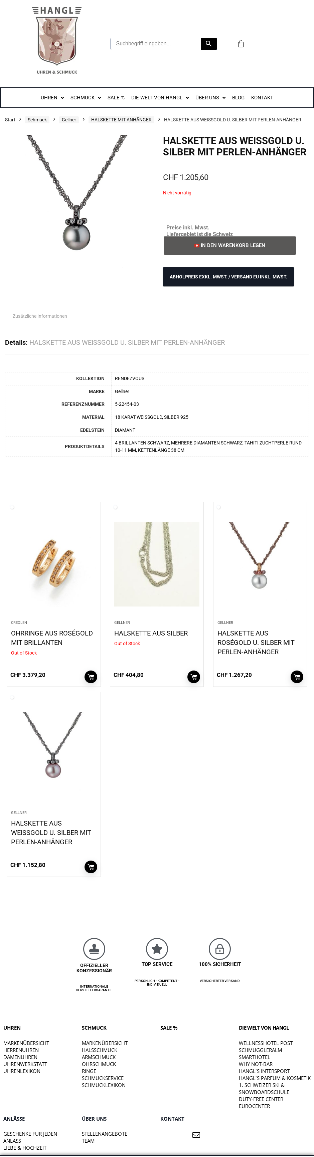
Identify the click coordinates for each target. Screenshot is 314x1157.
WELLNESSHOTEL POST (266, 1043)
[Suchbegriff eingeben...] (156, 44)
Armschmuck (99, 1057)
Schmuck (37, 119)
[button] (230, 245)
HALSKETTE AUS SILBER (151, 633)
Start (10, 119)
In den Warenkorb (297, 677)
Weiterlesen (91, 677)
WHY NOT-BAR (256, 1064)
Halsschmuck (99, 1050)
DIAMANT (125, 430)
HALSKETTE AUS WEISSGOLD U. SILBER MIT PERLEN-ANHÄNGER (51, 832)
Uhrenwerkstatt (25, 1064)
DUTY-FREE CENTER (261, 1099)
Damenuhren (20, 1057)
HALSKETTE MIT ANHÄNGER (121, 119)
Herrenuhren (21, 1050)
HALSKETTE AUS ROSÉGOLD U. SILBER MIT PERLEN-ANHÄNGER (256, 642)
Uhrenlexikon (21, 1071)
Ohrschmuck (99, 1064)
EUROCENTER (254, 1106)
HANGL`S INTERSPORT (264, 1071)
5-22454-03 (127, 404)
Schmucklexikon (104, 1085)
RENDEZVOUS (129, 378)
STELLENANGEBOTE (104, 1133)
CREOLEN (19, 623)
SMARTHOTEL (254, 1057)
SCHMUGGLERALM (260, 1050)
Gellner (69, 119)
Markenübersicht (26, 1043)
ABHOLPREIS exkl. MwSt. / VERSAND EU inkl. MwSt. (228, 276)
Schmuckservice (103, 1078)
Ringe (89, 1071)
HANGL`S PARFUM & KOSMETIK (275, 1078)
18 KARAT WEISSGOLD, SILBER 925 (151, 417)
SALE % (169, 1027)
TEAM (88, 1140)
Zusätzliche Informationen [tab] (40, 316)
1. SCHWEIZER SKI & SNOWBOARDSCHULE (264, 1088)
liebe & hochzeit (24, 1147)
